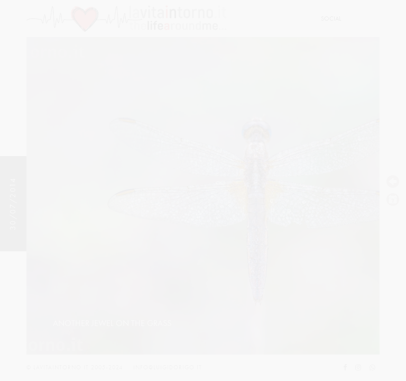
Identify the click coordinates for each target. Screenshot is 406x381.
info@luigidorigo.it (167, 367)
